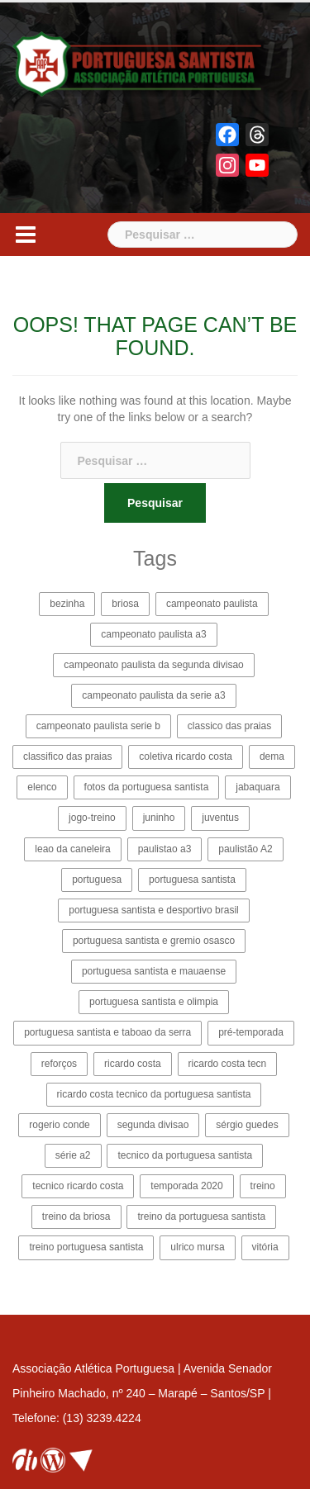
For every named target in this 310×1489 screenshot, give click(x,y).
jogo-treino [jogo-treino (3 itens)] (92, 817)
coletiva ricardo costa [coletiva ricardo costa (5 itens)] (185, 756)
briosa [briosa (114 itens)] (125, 603)
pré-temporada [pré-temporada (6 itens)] (251, 1032)
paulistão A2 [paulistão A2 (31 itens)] (245, 849)
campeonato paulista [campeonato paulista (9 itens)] (212, 603)
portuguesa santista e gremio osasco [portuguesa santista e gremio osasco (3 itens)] (154, 940)
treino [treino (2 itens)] (262, 1186)
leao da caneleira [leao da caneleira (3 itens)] (72, 849)
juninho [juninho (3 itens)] (159, 817)
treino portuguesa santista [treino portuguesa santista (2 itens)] (86, 1247)
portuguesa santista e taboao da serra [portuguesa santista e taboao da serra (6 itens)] (107, 1032)
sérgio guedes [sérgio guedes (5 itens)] (247, 1125)
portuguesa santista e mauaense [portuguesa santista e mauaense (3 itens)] (154, 971)
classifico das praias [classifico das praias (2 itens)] (67, 756)
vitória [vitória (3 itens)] (265, 1247)
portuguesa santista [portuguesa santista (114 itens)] (192, 879)
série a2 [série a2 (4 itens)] (73, 1155)
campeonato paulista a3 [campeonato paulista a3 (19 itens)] (153, 634)
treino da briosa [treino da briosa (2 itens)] (76, 1216)
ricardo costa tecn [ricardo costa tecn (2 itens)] (227, 1063)
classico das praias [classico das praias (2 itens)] (229, 726)
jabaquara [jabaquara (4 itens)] (257, 787)
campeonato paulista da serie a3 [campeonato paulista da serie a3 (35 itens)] (153, 695)
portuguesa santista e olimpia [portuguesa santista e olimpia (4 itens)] (153, 1002)
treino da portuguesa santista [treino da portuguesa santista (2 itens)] (201, 1216)
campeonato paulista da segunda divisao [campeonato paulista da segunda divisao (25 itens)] (154, 665)
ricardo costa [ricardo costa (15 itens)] (132, 1063)
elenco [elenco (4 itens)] (41, 787)
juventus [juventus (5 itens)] (220, 817)
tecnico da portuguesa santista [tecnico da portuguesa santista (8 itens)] (184, 1155)
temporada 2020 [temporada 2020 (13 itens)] (186, 1186)
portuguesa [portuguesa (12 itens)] (97, 879)
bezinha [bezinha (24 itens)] (67, 603)
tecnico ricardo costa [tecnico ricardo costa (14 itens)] (77, 1186)
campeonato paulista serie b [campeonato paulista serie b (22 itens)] (98, 726)
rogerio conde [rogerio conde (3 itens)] (59, 1125)
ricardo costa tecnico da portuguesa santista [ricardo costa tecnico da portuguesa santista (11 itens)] (154, 1094)
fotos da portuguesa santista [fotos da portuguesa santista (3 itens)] (146, 787)
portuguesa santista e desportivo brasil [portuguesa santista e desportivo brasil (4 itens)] (153, 910)
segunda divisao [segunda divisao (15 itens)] (153, 1125)
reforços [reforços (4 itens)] (59, 1063)
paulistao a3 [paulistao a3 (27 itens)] (165, 849)
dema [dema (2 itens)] (272, 756)
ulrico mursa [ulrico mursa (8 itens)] (197, 1247)
